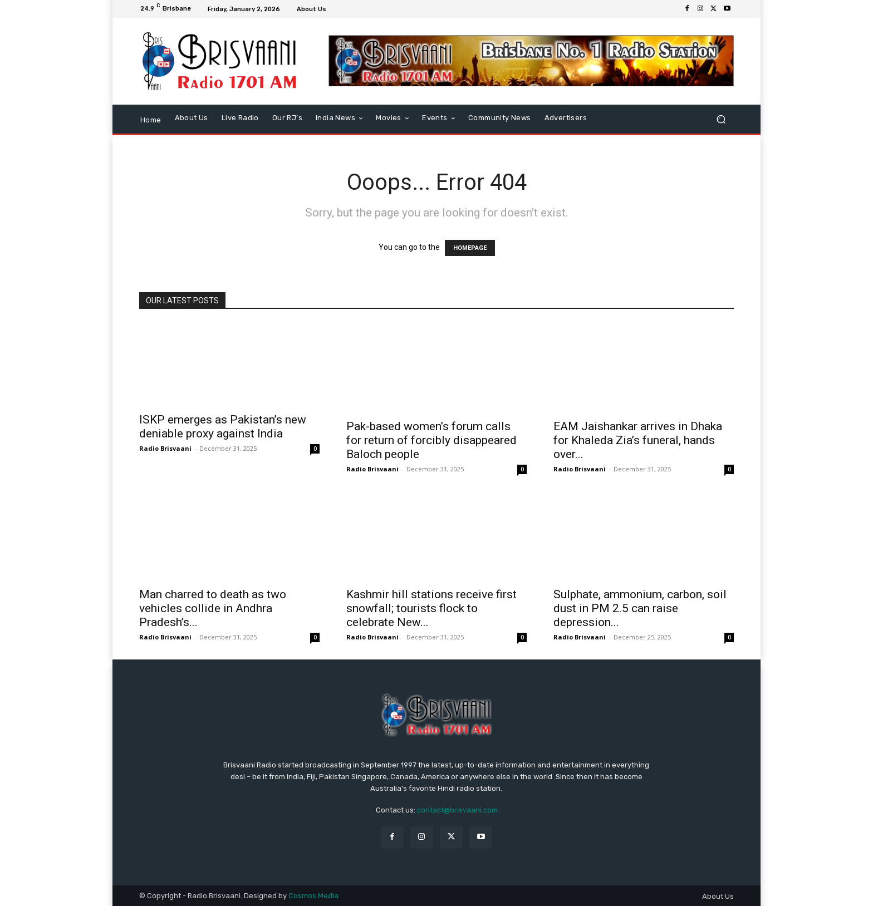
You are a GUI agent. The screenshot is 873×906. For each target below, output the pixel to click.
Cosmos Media (313, 896)
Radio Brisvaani (165, 448)
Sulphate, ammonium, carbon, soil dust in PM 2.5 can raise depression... (640, 608)
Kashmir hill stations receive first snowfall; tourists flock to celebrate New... (431, 608)
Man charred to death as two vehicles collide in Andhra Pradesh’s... (212, 608)
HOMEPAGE (470, 248)
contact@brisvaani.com (457, 810)
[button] (721, 119)
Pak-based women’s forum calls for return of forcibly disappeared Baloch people (431, 440)
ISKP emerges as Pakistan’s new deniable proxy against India (222, 426)
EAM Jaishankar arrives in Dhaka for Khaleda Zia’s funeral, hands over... (637, 440)
